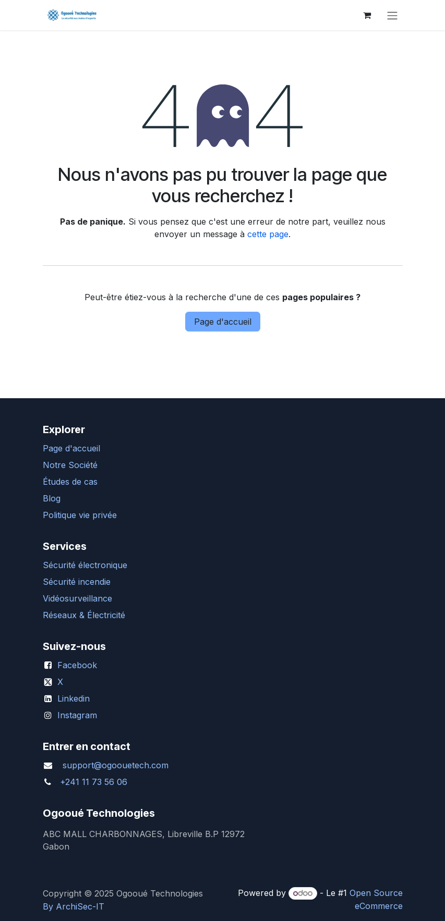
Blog (52, 498)
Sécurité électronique (85, 565)
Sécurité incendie (77, 581)
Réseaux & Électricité (84, 615)
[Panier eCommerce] (367, 15)
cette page (267, 234)
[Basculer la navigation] (392, 15)
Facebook (77, 665)
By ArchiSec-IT (73, 906)
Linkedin (73, 698)
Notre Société (70, 465)
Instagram (77, 715)
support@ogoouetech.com (116, 765)
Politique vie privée (80, 515)
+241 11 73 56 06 (93, 782)
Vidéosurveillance (77, 598)
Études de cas (70, 481)
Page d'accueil (222, 321)
